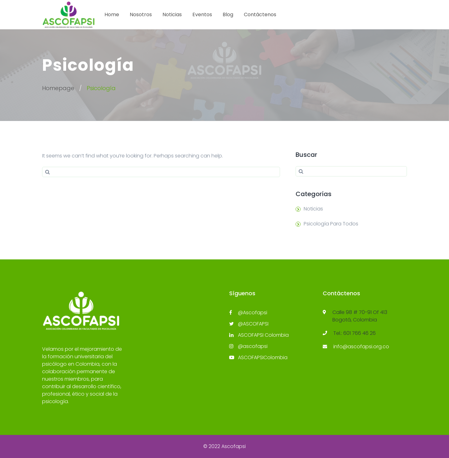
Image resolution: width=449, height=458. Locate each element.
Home (111, 14)
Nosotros (141, 14)
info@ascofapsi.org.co (361, 346)
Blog (228, 14)
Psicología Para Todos (331, 223)
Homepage (58, 88)
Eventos (202, 14)
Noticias (172, 14)
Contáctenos (260, 14)
